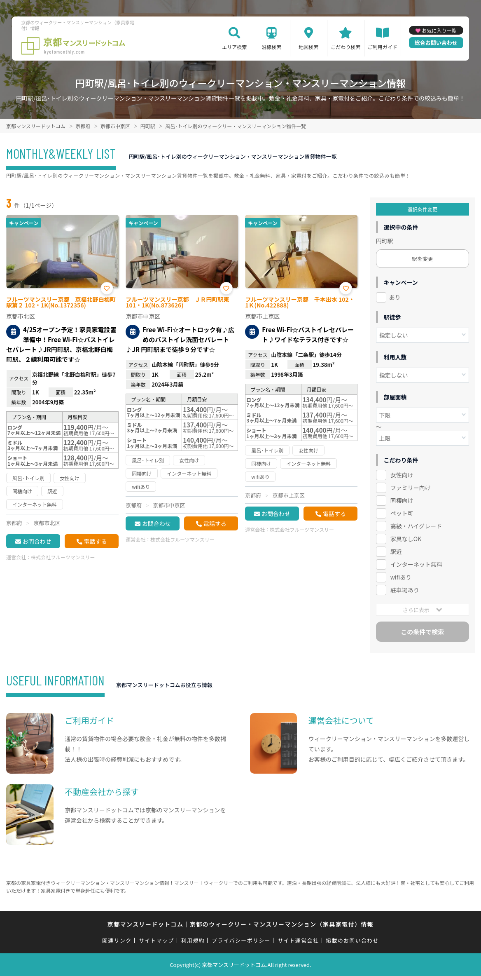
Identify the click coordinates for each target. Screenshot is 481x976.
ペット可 (401, 513)
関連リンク (117, 940)
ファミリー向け (410, 487)
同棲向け (401, 500)
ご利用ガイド (382, 46)
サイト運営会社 (298, 940)
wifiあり (400, 577)
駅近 (396, 551)
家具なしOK (405, 539)
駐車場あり (404, 590)
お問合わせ (37, 541)
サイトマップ (156, 940)
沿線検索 (271, 46)
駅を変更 (422, 259)
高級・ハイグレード (416, 526)
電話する (95, 541)
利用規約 (193, 940)
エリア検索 (234, 46)
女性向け (401, 475)
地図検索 (308, 46)
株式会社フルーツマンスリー (63, 557)
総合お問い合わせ (436, 43)
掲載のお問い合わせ (352, 940)
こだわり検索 (345, 46)
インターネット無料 (416, 564)
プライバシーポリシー (241, 940)
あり (395, 297)
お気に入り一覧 (439, 30)
